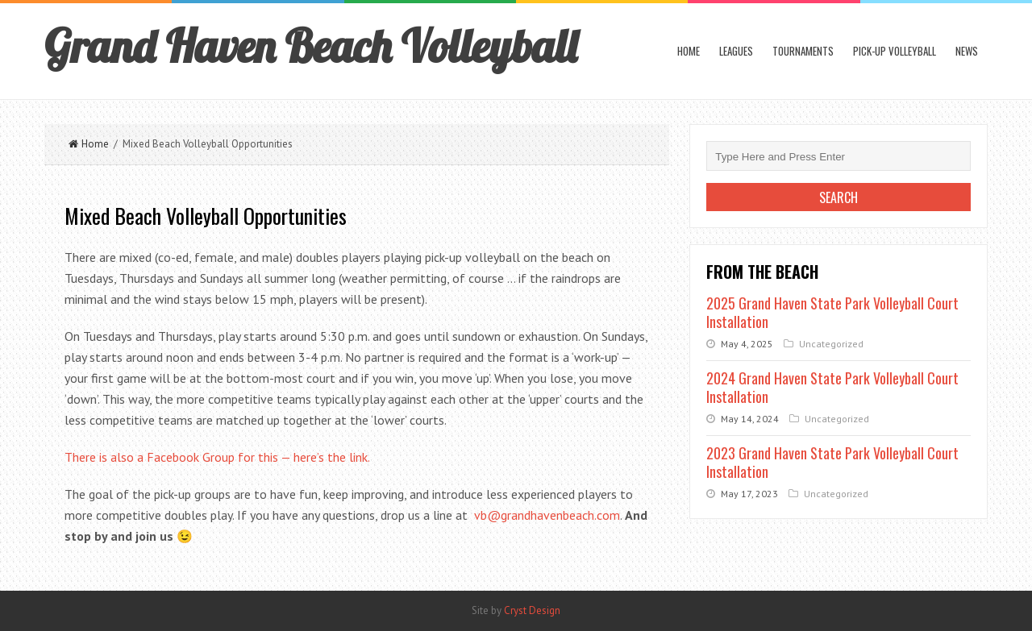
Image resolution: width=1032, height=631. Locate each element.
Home (688, 51)
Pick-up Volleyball (894, 51)
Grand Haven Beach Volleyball (310, 46)
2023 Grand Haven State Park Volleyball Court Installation (832, 462)
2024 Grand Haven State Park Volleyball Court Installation (832, 387)
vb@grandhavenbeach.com (547, 515)
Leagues (736, 51)
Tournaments (803, 51)
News (966, 51)
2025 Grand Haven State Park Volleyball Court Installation (832, 312)
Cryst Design (532, 610)
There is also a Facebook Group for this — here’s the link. (217, 457)
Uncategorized (831, 344)
